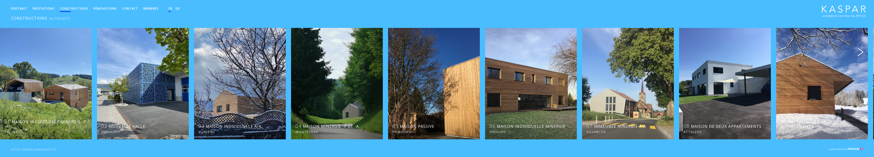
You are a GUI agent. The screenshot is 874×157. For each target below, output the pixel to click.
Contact (130, 8)
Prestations (44, 8)
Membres (150, 8)
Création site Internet (849, 148)
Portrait (19, 8)
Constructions (74, 8)
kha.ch (844, 13)
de (178, 8)
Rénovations (105, 8)
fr (170, 8)
